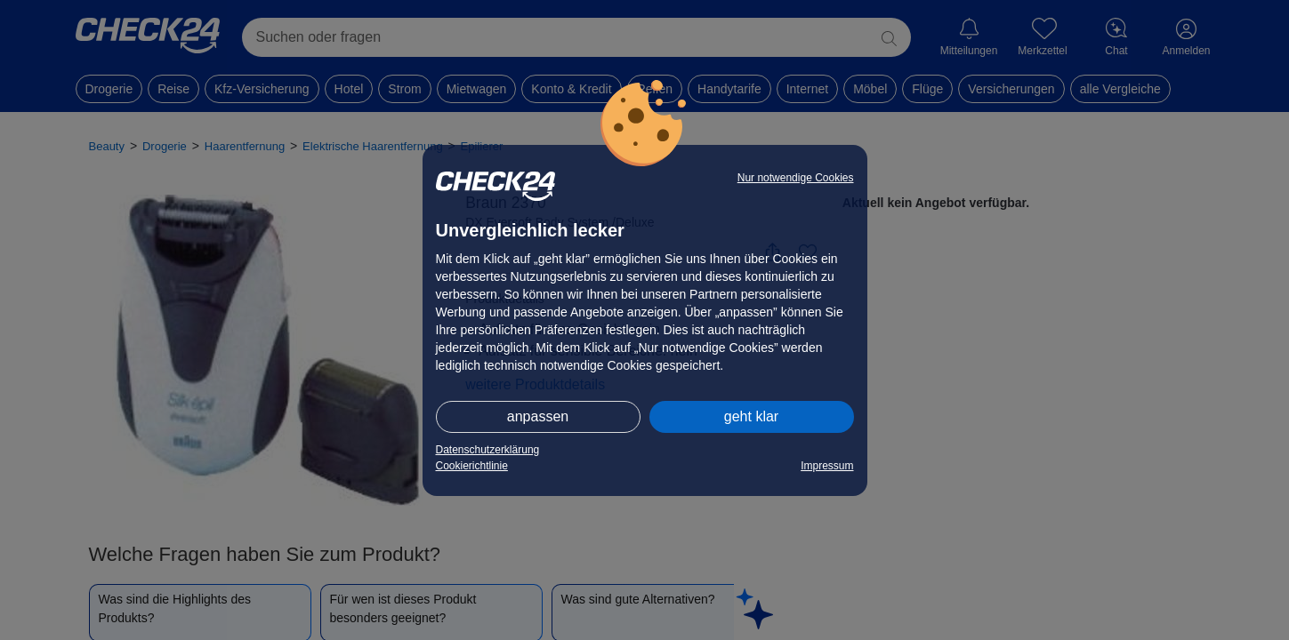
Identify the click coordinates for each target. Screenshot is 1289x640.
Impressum (827, 466)
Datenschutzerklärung (488, 450)
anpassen (537, 416)
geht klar (751, 416)
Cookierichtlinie (472, 466)
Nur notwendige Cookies (795, 178)
